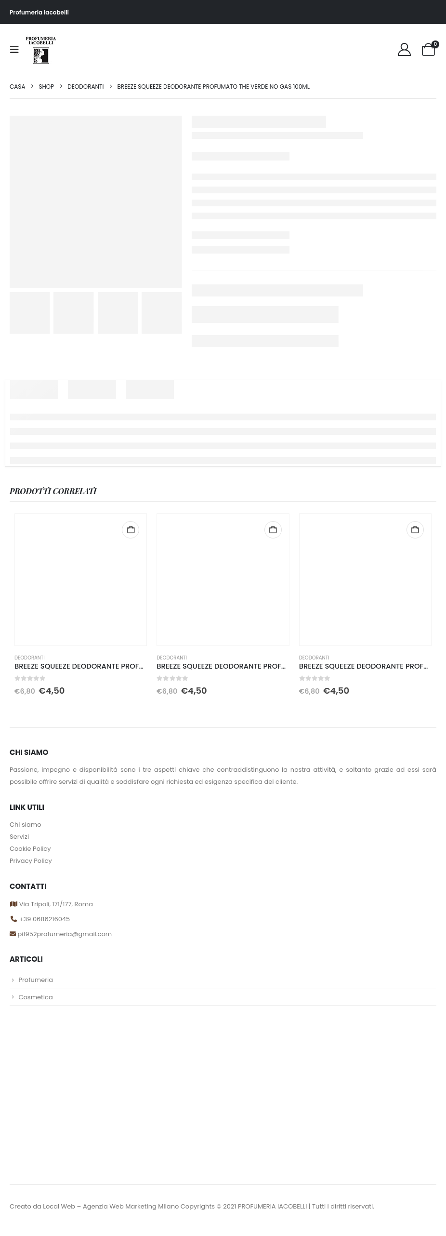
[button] (17, 49)
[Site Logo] (40, 49)
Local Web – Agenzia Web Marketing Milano (111, 1214)
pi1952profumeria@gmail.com (64, 938)
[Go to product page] (80, 579)
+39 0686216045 (44, 922)
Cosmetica (35, 1004)
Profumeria (35, 986)
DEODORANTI (29, 657)
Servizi (19, 836)
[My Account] (404, 49)
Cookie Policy (30, 848)
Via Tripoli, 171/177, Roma (55, 905)
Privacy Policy (31, 860)
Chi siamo (25, 824)
